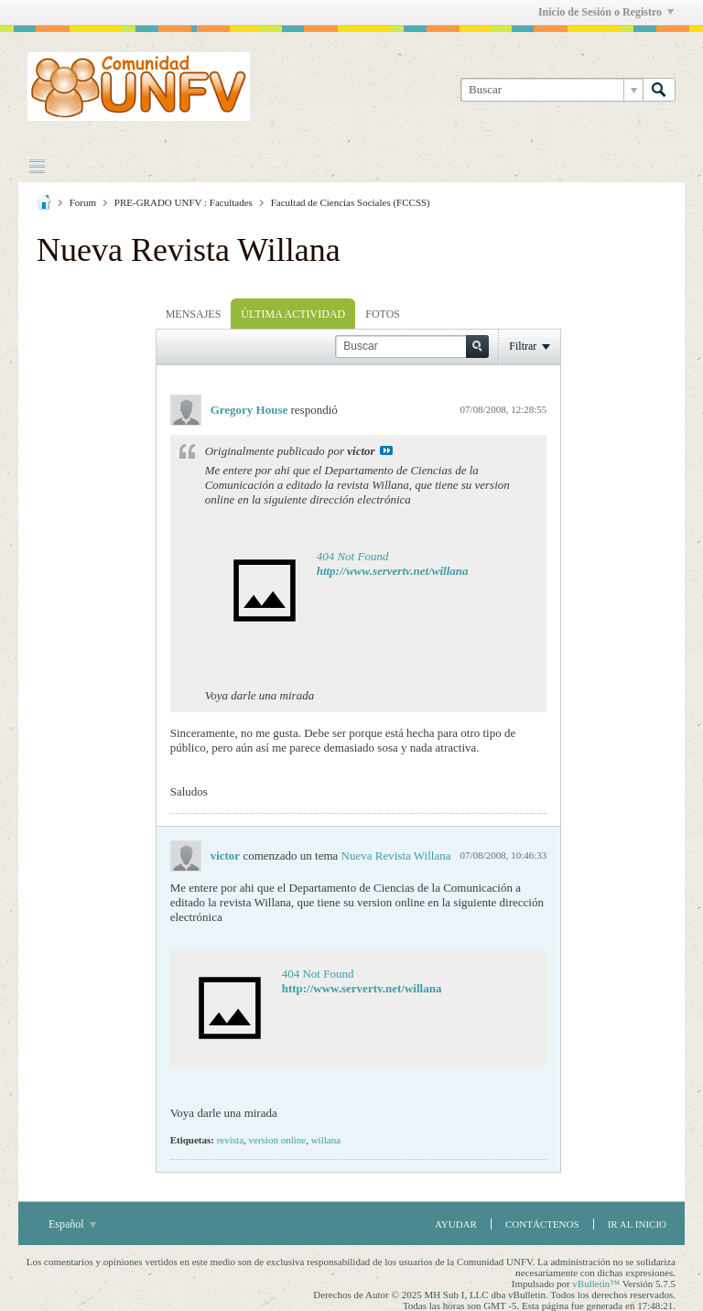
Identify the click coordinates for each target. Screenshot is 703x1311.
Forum (83, 202)
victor (225, 855)
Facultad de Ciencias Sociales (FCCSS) (350, 202)
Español (72, 1224)
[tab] (194, 313)
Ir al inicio (637, 1224)
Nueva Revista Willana (396, 855)
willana (326, 1139)
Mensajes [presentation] (194, 314)
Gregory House (249, 410)
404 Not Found (353, 556)
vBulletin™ (596, 1283)
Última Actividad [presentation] (293, 314)
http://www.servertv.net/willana (393, 571)
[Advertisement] (110, 565)
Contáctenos (542, 1224)
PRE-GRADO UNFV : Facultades (183, 202)
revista (230, 1139)
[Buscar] (551, 90)
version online (278, 1139)
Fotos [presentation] (382, 314)
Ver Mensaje (386, 450)
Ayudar (456, 1224)
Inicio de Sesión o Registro (606, 11)
